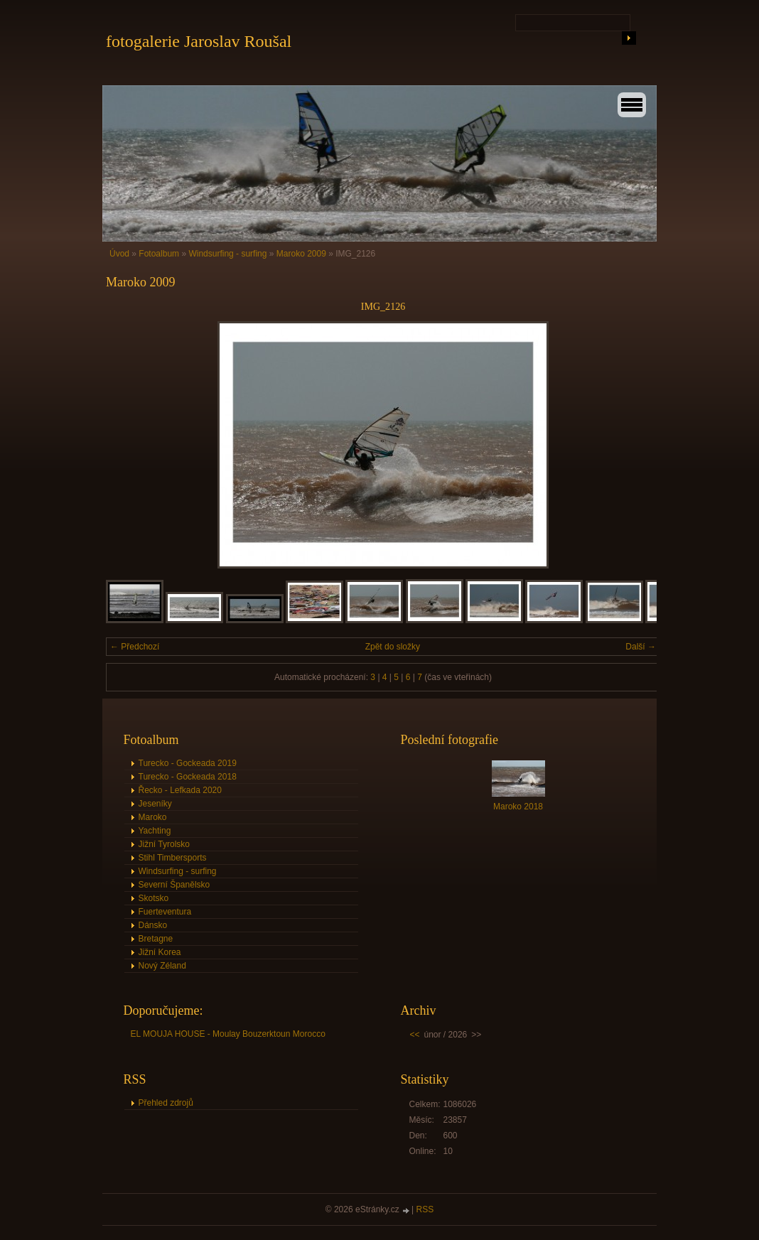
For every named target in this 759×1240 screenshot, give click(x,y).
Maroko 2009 (301, 254)
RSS (425, 1209)
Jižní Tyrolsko (164, 844)
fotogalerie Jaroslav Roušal (198, 41)
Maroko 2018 (518, 807)
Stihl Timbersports (173, 858)
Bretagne (156, 939)
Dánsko (153, 925)
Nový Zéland (162, 966)
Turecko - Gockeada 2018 (188, 777)
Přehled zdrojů (166, 1103)
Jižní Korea (160, 952)
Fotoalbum (159, 254)
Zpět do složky (392, 647)
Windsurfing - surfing (227, 254)
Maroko (153, 817)
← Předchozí (134, 647)
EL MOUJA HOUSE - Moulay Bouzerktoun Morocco (228, 1034)
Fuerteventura (165, 912)
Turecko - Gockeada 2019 (188, 763)
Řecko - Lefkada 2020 (180, 790)
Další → (640, 647)
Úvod (119, 254)
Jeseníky (155, 804)
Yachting (155, 831)
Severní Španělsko (174, 885)
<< (415, 1035)
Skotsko (154, 898)
